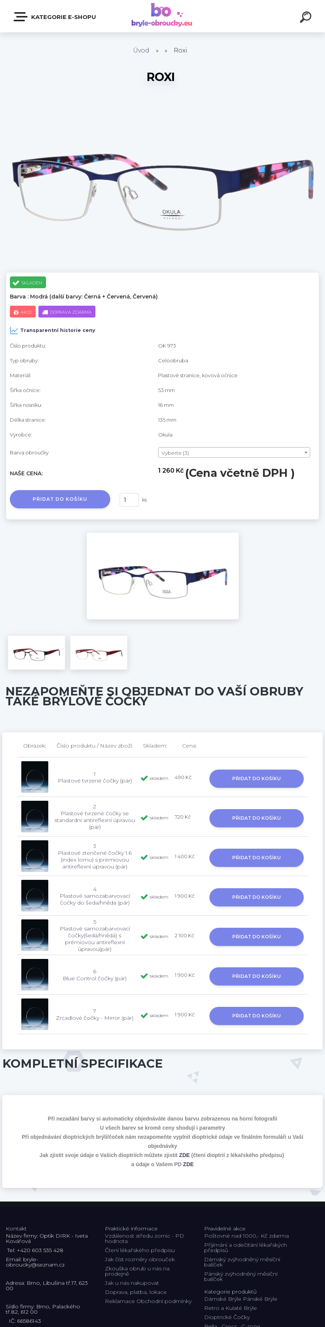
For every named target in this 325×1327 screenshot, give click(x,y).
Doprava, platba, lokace (136, 1292)
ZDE (184, 1155)
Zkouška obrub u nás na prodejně (137, 1271)
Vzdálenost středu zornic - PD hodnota (144, 1238)
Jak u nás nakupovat (132, 1283)
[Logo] (162, 16)
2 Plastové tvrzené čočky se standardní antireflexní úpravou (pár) (94, 816)
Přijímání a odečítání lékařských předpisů (245, 1247)
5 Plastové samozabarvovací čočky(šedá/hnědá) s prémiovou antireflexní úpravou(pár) (95, 935)
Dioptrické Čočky (227, 1317)
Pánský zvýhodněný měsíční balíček (240, 1276)
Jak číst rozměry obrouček (140, 1259)
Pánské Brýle (260, 1299)
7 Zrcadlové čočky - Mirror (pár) (94, 1014)
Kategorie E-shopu (55, 16)
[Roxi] (163, 535)
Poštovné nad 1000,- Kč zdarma (246, 1235)
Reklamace (120, 1301)
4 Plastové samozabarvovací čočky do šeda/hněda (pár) (95, 896)
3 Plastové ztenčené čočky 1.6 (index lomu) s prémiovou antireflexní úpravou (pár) (95, 856)
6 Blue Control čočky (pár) (95, 975)
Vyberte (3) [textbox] (175, 453)
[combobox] (234, 452)
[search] (307, 18)
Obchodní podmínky (164, 1301)
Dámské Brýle (222, 1299)
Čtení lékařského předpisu (140, 1250)
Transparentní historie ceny (52, 330)
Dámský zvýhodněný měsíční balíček (242, 1262)
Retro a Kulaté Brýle (230, 1308)
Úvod (141, 50)
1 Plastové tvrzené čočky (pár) (95, 777)
